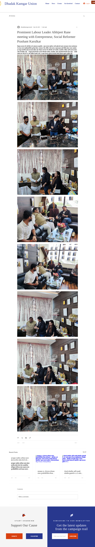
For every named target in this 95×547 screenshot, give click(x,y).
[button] (84, 16)
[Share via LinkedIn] (26, 438)
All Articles (12, 16)
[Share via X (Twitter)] (22, 438)
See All (84, 452)
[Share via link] (30, 438)
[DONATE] (14, 536)
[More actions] (77, 27)
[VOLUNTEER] (34, 536)
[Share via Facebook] (18, 438)
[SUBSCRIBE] (73, 536)
